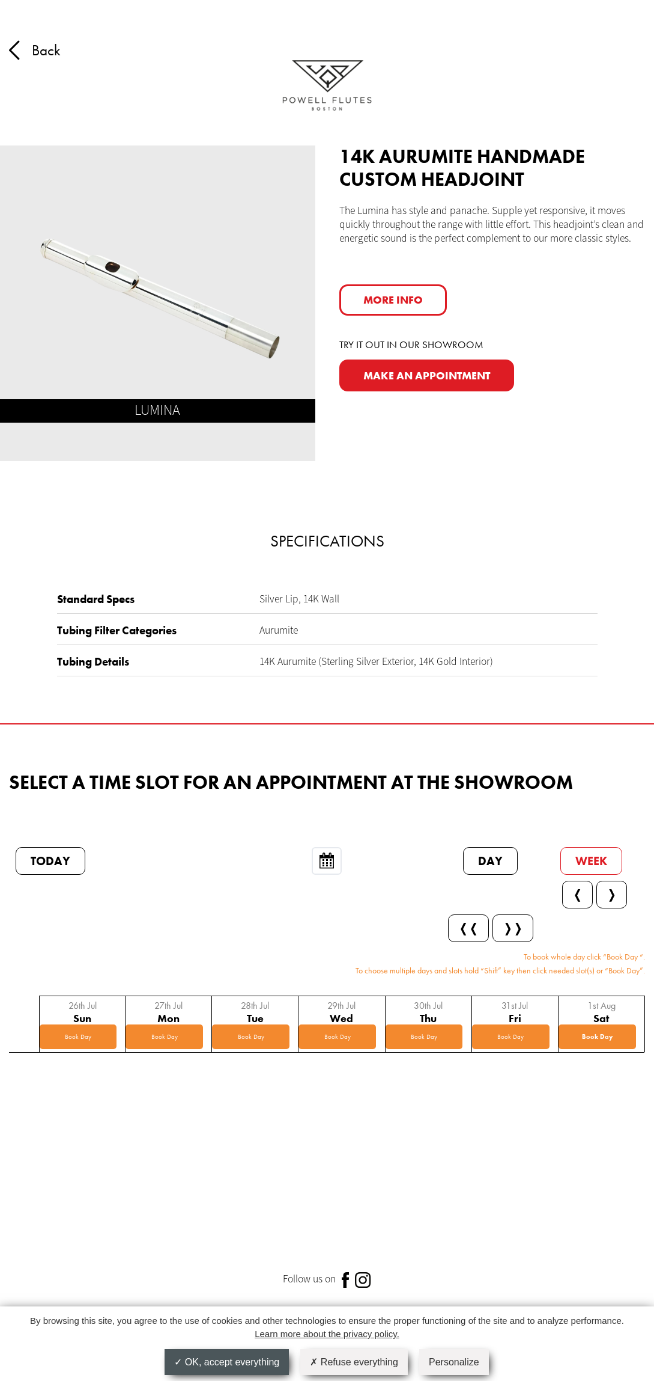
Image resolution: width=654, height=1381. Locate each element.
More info (393, 300)
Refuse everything (354, 1362)
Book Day (78, 1036)
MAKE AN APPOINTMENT (426, 376)
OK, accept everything (226, 1362)
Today (50, 861)
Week (591, 861)
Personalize (454, 1362)
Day (490, 861)
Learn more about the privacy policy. (327, 1334)
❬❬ (468, 928)
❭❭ (513, 928)
